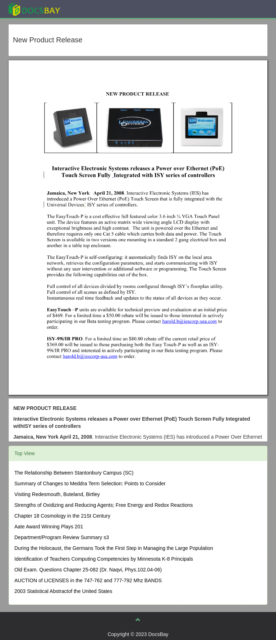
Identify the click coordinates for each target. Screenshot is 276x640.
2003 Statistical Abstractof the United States (63, 591)
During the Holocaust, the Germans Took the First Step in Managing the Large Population (113, 548)
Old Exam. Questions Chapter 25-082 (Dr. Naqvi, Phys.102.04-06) (88, 570)
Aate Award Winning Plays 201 (48, 526)
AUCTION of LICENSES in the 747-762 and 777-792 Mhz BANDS (88, 580)
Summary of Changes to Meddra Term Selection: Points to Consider (90, 483)
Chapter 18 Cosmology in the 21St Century (62, 516)
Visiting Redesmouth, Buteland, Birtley (57, 494)
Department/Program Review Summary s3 (61, 537)
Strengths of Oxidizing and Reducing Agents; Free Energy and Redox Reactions (103, 505)
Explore (88, 9)
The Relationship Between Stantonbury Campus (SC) (74, 473)
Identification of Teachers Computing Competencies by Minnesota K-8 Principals (103, 559)
